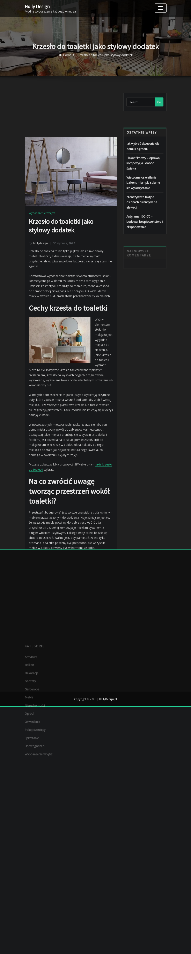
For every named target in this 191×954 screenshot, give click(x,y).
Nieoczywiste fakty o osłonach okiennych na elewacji (141, 213)
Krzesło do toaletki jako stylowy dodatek (105, 58)
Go (159, 105)
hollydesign (38, 327)
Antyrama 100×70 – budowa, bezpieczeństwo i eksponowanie (144, 232)
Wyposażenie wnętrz (42, 297)
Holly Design (37, 6)
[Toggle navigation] (161, 8)
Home (67, 58)
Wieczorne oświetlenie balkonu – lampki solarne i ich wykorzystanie (143, 194)
